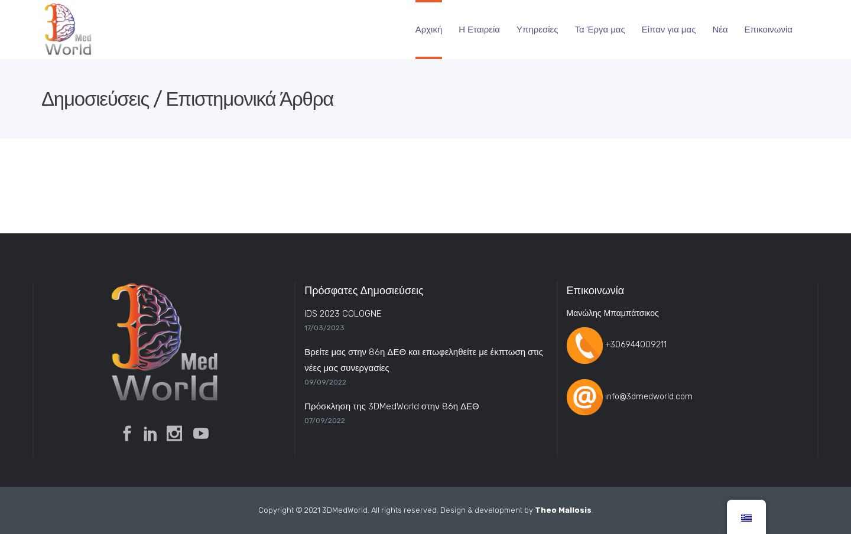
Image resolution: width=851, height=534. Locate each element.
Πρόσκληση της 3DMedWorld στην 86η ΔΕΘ (391, 406)
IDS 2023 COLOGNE (342, 313)
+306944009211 (636, 345)
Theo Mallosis (563, 510)
